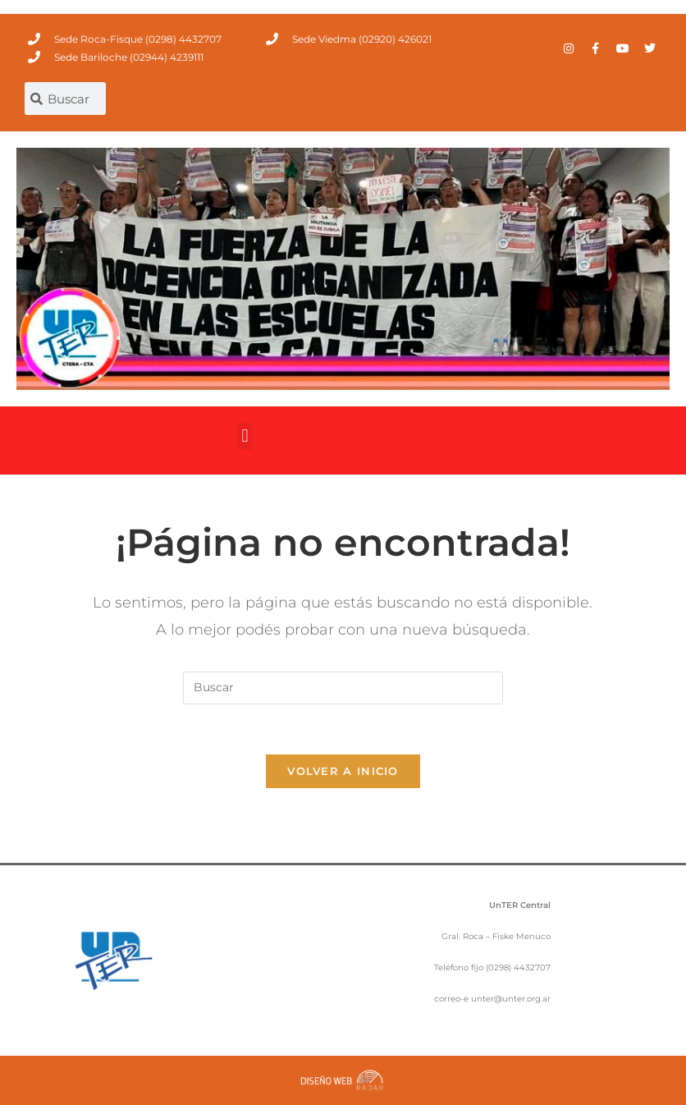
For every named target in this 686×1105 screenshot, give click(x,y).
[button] (245, 436)
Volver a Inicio (343, 770)
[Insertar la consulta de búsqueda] (343, 688)
